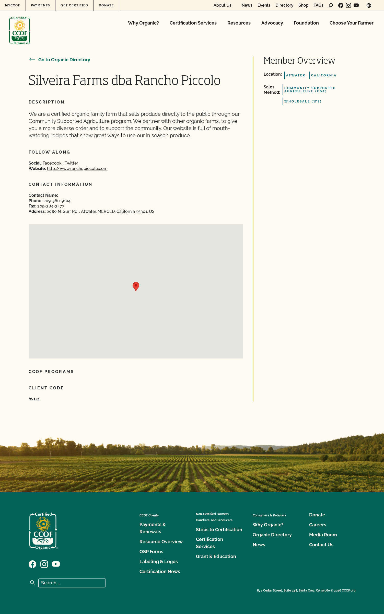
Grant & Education (216, 556)
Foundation (306, 23)
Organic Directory (272, 534)
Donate (106, 5)
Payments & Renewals (152, 528)
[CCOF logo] (19, 25)
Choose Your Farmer (352, 23)
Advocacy (272, 23)
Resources (239, 23)
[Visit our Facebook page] (340, 5)
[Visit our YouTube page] (356, 5)
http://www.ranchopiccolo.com (77, 168)
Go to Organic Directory (59, 59)
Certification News (159, 571)
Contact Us (321, 544)
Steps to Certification (219, 529)
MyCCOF (12, 5)
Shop (303, 5)
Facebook (52, 163)
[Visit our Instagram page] (348, 5)
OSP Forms (151, 551)
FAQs (318, 5)
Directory (285, 5)
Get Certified (74, 5)
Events (264, 5)
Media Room (323, 534)
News (247, 5)
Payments (40, 5)
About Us (222, 5)
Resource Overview (161, 541)
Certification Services (193, 23)
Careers (317, 524)
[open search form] (331, 5)
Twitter (71, 163)
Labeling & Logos (158, 561)
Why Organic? (143, 23)
